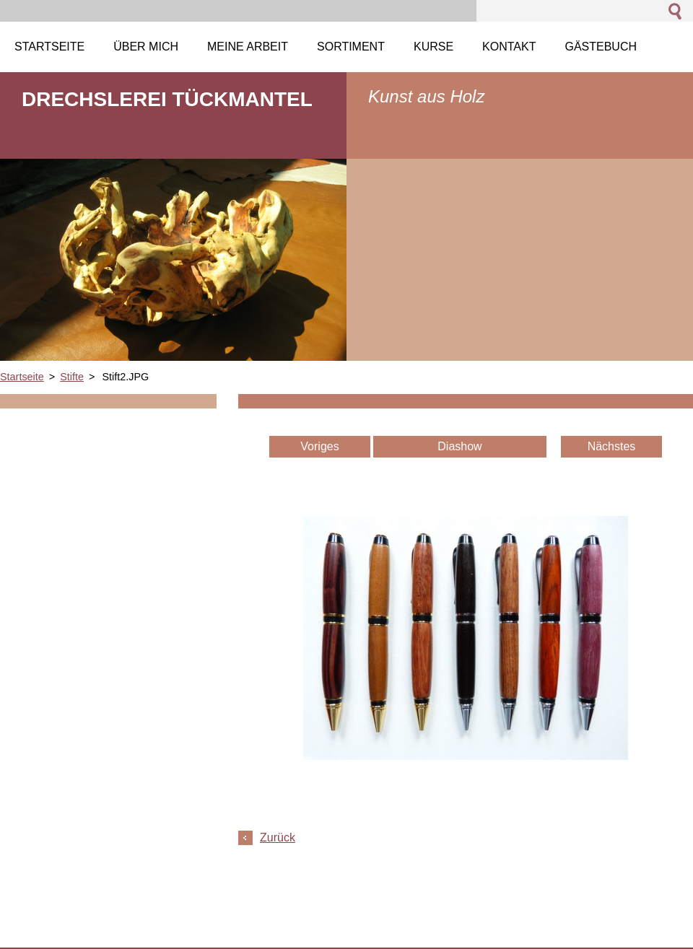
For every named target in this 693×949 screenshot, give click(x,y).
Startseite (22, 376)
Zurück (277, 837)
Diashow (459, 446)
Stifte (72, 376)
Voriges (319, 446)
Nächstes (612, 446)
